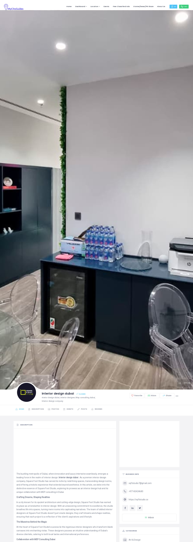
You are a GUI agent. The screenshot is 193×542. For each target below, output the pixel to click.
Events (98, 6)
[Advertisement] (64, 451)
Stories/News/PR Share (135, 6)
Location (86, 6)
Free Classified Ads (112, 6)
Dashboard (72, 6)
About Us (153, 6)
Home (60, 6)
